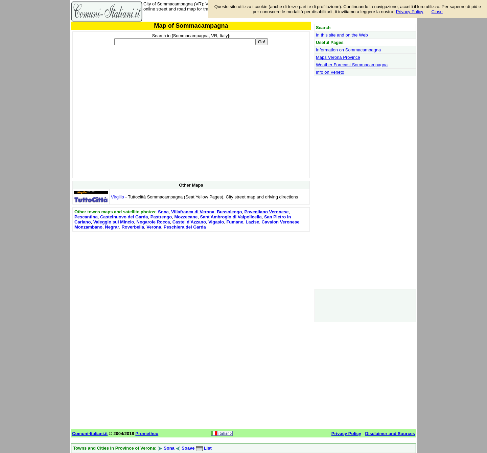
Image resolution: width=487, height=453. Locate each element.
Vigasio (216, 221)
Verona (153, 227)
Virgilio (117, 196)
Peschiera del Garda (185, 227)
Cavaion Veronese (280, 221)
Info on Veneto (330, 72)
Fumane (234, 221)
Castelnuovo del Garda (124, 216)
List (208, 448)
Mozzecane (186, 216)
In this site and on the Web (342, 35)
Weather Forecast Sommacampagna (352, 64)
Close (437, 11)
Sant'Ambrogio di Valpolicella (230, 216)
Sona (163, 211)
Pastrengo (161, 216)
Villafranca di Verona (192, 211)
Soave (188, 448)
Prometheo (146, 433)
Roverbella (132, 227)
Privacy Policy (409, 11)
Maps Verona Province (338, 57)
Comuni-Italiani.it (90, 433)
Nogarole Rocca (153, 221)
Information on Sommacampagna (348, 49)
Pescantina (86, 216)
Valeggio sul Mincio (113, 221)
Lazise (252, 221)
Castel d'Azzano (189, 221)
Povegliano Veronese (267, 211)
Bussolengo (229, 211)
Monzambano (88, 227)
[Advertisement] (191, 280)
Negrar (112, 227)
